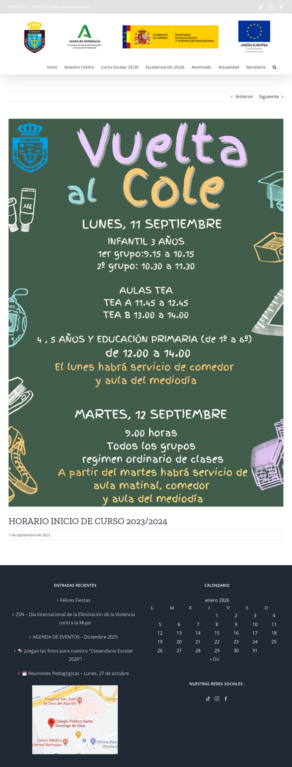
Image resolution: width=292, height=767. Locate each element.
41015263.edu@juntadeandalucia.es (61, 6)
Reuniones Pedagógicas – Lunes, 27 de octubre (75, 673)
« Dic (215, 659)
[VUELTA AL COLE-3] (146, 313)
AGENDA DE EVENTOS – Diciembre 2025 (75, 637)
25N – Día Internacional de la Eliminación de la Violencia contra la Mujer (75, 618)
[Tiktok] (208, 698)
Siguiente (269, 96)
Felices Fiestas (75, 600)
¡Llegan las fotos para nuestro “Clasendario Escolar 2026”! (75, 655)
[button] (274, 67)
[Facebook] (226, 698)
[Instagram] (217, 698)
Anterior (245, 96)
